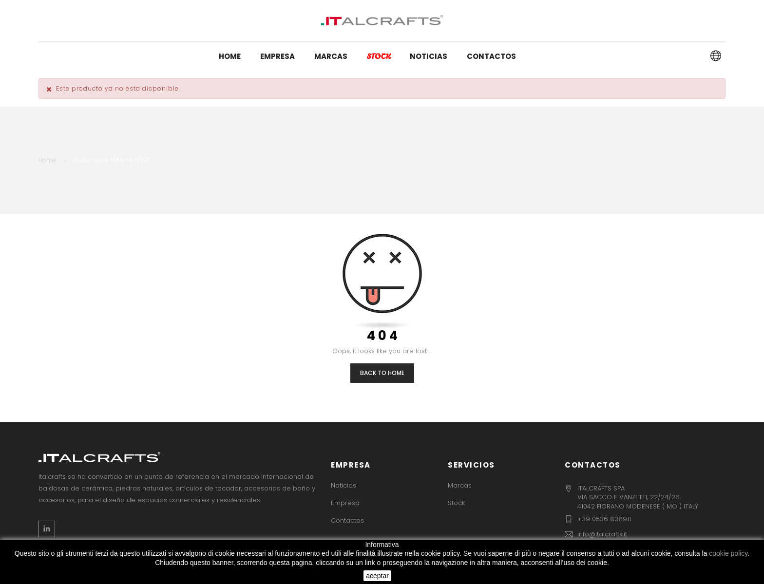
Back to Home (382, 373)
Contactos (347, 520)
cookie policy (728, 553)
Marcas (460, 485)
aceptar (377, 576)
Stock (456, 503)
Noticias (343, 485)
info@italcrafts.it (602, 534)
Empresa (345, 503)
